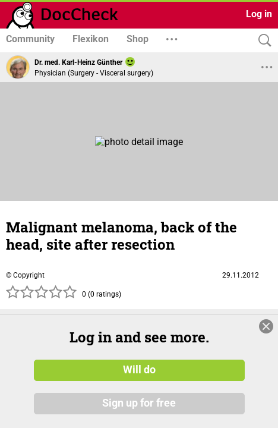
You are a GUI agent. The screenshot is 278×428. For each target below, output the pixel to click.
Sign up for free (139, 404)
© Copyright (25, 275)
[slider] (41, 295)
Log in (259, 14)
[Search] (262, 41)
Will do (139, 370)
